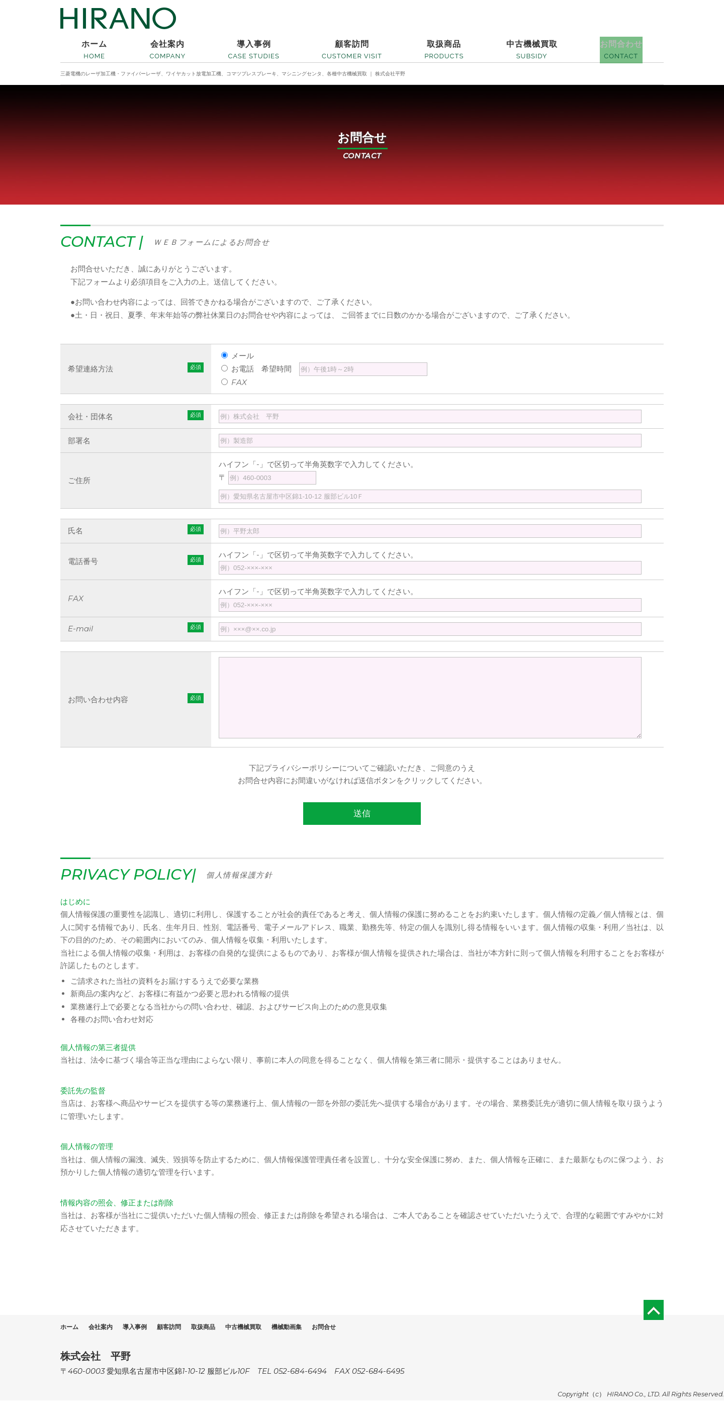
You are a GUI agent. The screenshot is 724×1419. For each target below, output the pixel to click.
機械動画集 (328, 1345)
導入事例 (148, 1345)
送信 (362, 832)
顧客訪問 (188, 1345)
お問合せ (372, 1345)
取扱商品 (229, 1345)
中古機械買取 (276, 1345)
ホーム (71, 1345)
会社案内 (108, 1345)
